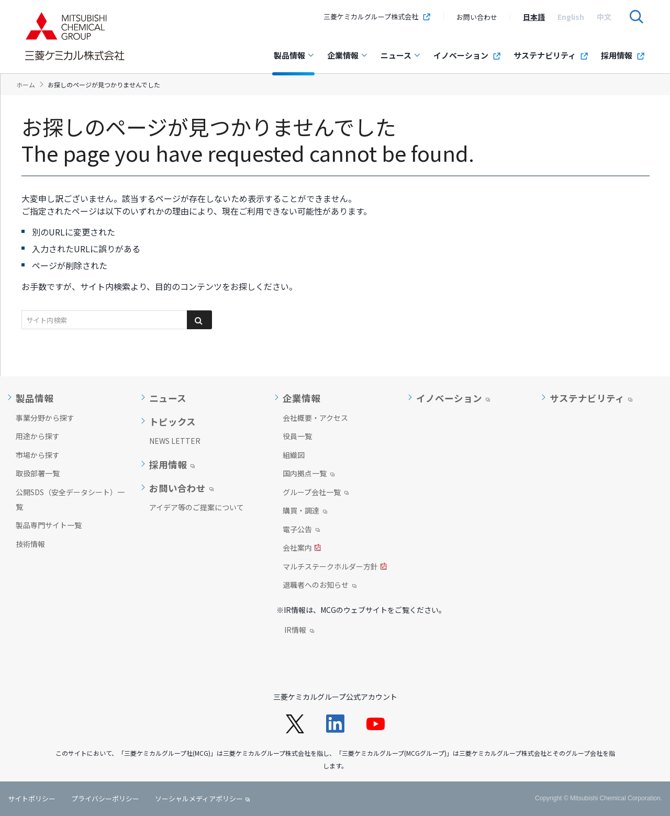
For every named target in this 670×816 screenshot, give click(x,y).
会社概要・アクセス (315, 417)
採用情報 (623, 55)
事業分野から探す (45, 417)
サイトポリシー (31, 798)
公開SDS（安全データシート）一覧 (70, 499)
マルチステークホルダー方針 (335, 567)
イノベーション (467, 55)
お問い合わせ (476, 17)
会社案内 (302, 548)
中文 (604, 16)
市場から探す (38, 455)
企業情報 (347, 55)
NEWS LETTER (174, 440)
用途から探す (38, 436)
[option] (534, 16)
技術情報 (30, 544)
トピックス (172, 422)
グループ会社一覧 (316, 493)
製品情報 (294, 55)
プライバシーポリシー (105, 798)
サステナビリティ (550, 55)
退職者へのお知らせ (319, 585)
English (570, 16)
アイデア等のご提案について (196, 507)
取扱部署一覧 (38, 473)
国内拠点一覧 (308, 474)
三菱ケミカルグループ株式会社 (377, 17)
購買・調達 (305, 511)
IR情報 (299, 630)
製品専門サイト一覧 (49, 525)
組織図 (294, 455)
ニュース (401, 55)
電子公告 (301, 530)
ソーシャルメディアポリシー (199, 798)
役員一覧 (297, 436)
